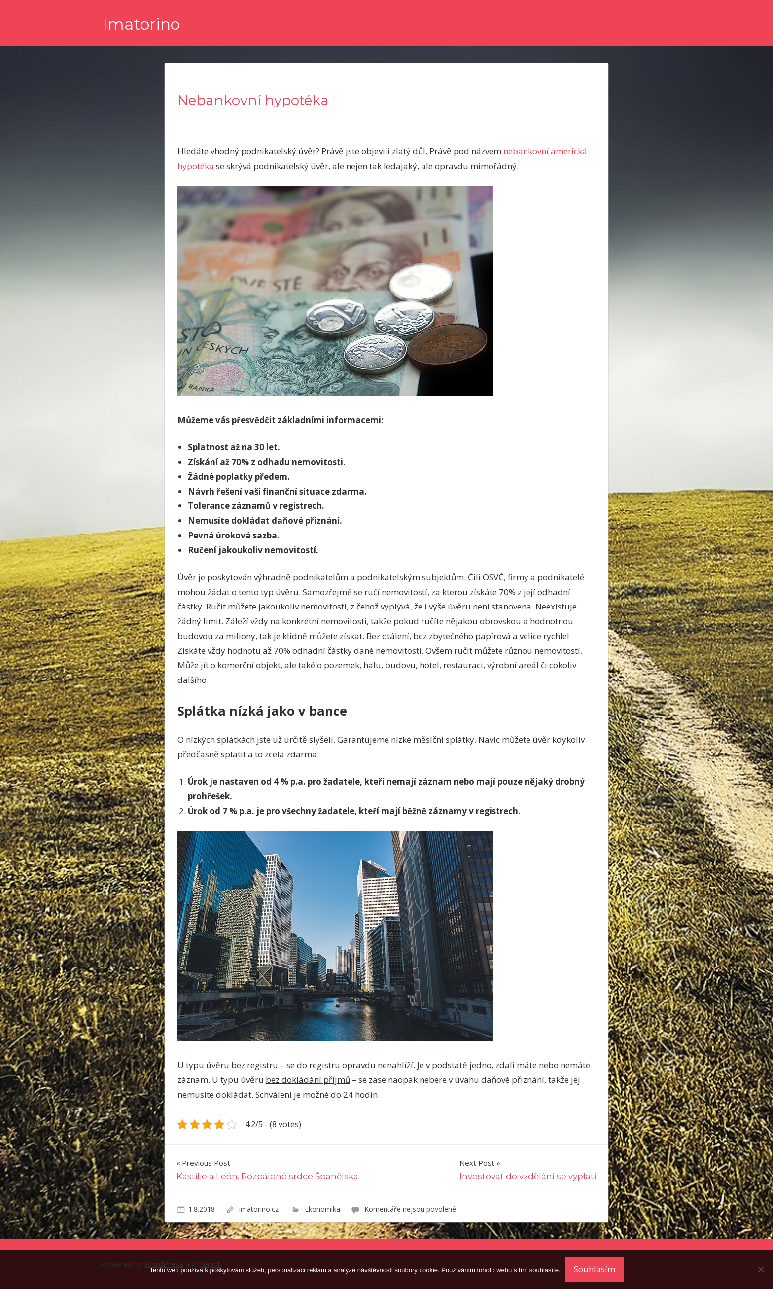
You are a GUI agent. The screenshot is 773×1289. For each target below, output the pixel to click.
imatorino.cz (260, 1209)
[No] (761, 1269)
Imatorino (141, 24)
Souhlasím (594, 1269)
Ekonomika (322, 1209)
